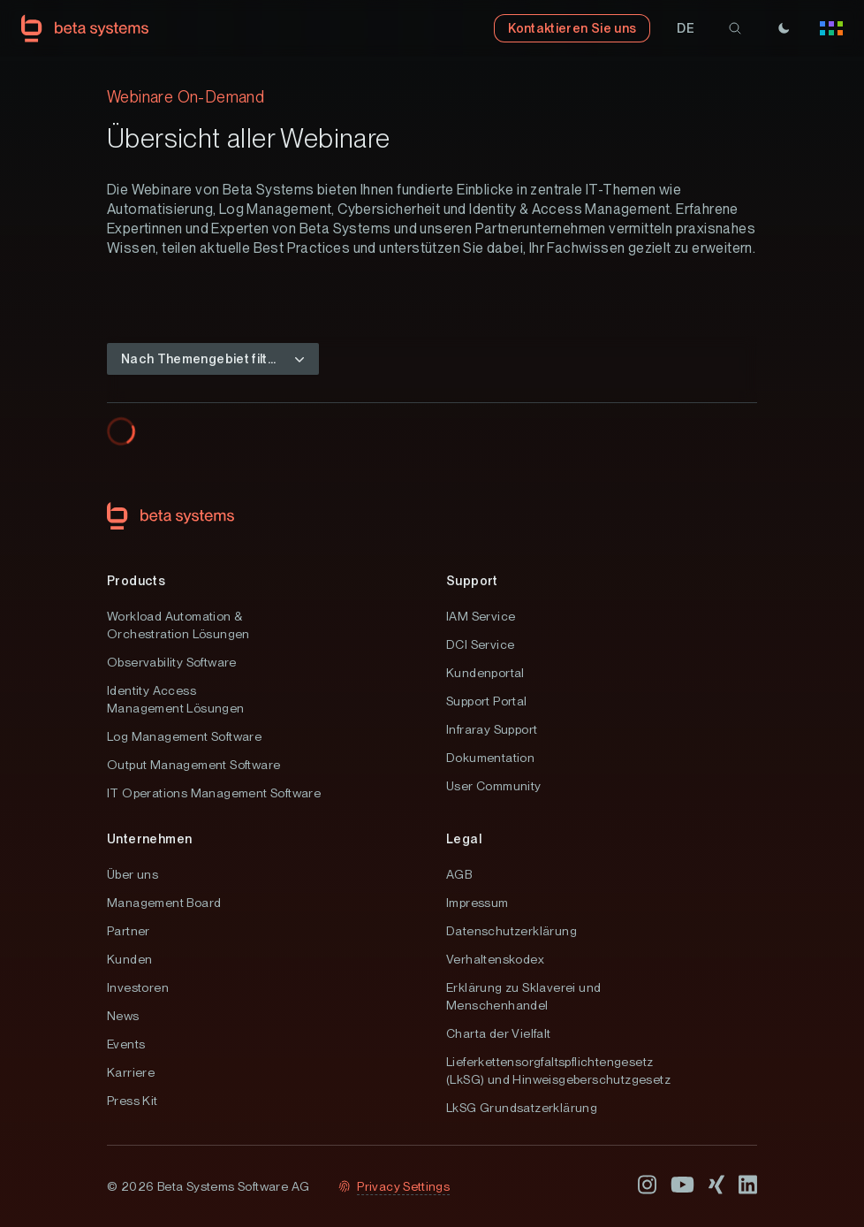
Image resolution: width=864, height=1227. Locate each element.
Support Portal (486, 701)
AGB (459, 874)
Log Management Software (184, 736)
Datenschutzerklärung (511, 931)
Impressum (477, 902)
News (123, 1016)
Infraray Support (491, 729)
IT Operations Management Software (214, 793)
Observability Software (172, 662)
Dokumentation (490, 758)
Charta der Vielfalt (498, 1033)
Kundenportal (485, 673)
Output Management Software (193, 765)
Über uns (132, 874)
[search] (735, 28)
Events (126, 1044)
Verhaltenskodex (495, 959)
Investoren (138, 987)
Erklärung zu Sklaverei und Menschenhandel (523, 996)
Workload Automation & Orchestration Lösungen (178, 625)
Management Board (164, 902)
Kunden (129, 959)
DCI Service (480, 644)
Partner (128, 931)
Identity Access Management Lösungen (176, 699)
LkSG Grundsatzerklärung (521, 1108)
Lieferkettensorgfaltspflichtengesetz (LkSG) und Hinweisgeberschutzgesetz (558, 1070)
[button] (685, 28)
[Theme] (783, 28)
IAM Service (480, 616)
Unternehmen (149, 839)
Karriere (131, 1072)
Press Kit (132, 1101)
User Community (494, 786)
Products (136, 581)
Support (472, 581)
